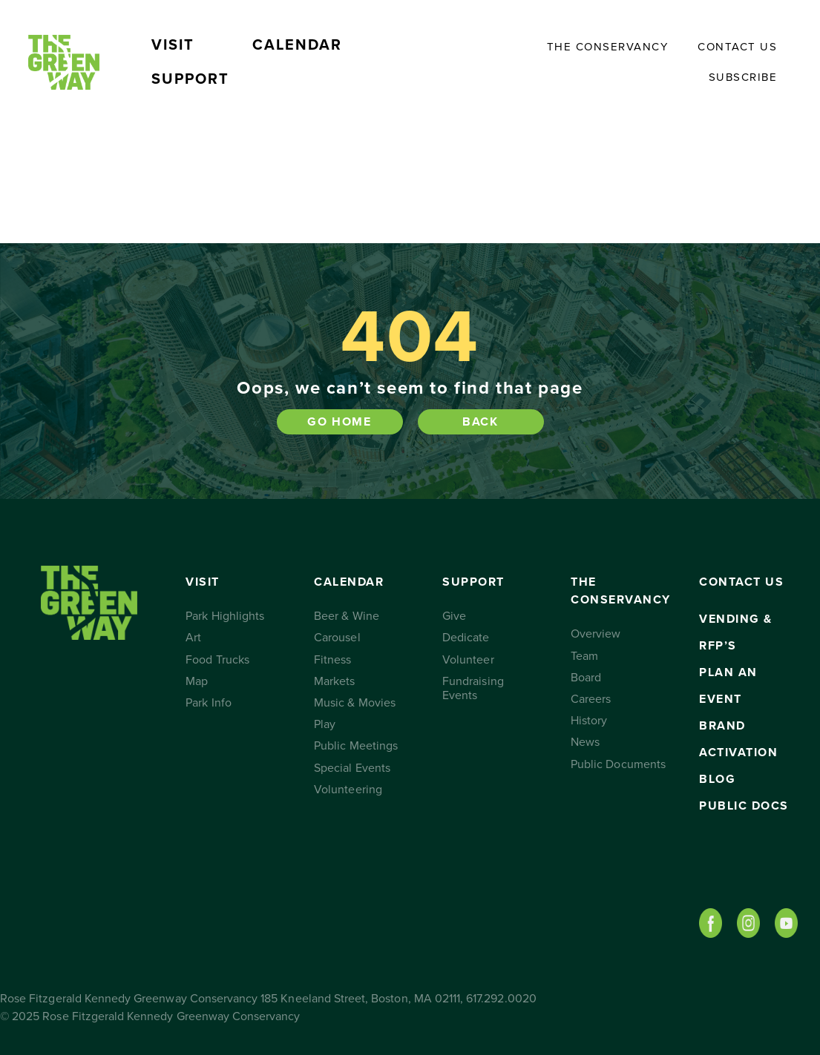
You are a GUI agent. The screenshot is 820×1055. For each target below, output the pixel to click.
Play (324, 724)
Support (190, 79)
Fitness (332, 659)
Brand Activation (738, 739)
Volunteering (348, 789)
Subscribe (743, 77)
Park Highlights (225, 616)
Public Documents (618, 764)
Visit (172, 45)
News (585, 742)
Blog (717, 779)
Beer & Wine (346, 616)
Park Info (208, 702)
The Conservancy (608, 46)
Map (197, 681)
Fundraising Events (473, 688)
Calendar (297, 45)
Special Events (352, 768)
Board (586, 677)
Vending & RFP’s (736, 632)
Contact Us (737, 46)
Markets (334, 681)
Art (193, 637)
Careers (591, 699)
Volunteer (467, 659)
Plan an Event (728, 686)
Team (584, 656)
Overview (595, 633)
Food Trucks (217, 659)
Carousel (337, 637)
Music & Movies (355, 702)
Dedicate (465, 637)
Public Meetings (356, 745)
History (589, 720)
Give (454, 616)
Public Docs (744, 805)
